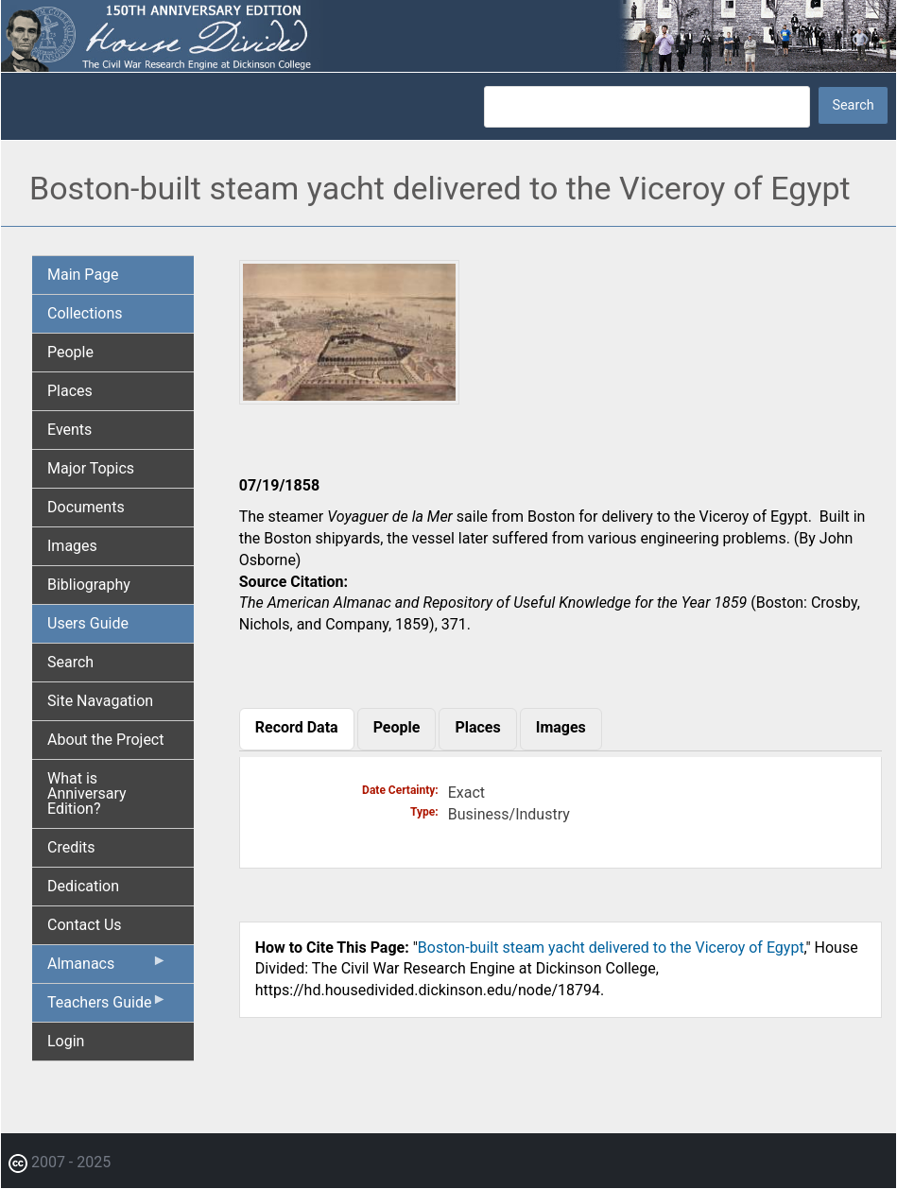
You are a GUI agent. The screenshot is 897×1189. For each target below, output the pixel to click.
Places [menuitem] (70, 391)
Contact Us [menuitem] (84, 925)
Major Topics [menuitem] (90, 468)
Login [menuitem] (65, 1041)
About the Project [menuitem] (105, 740)
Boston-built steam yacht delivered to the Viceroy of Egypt (611, 947)
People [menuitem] (70, 352)
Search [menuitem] (70, 662)
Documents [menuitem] (86, 507)
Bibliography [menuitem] (88, 585)
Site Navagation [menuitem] (100, 701)
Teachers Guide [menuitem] (107, 1006)
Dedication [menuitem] (83, 886)
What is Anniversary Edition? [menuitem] (87, 793)
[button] (349, 397)
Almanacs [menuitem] (107, 968)
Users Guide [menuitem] (88, 623)
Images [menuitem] (72, 546)
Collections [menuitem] (85, 313)
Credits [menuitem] (71, 847)
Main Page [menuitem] (83, 275)
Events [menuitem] (69, 430)
